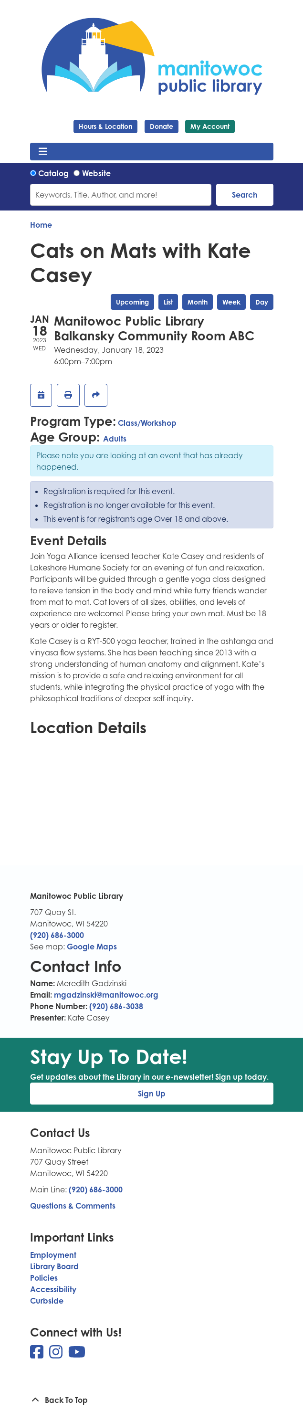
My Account (210, 126)
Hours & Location (105, 126)
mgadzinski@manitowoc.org (106, 995)
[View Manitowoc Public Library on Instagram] (56, 1354)
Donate (161, 126)
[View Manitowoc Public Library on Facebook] (37, 1354)
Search (245, 195)
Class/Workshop (147, 423)
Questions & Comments (72, 1205)
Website (96, 173)
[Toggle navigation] (43, 151)
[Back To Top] (151, 1400)
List (168, 302)
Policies (44, 1278)
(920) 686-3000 (57, 935)
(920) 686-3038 (116, 1006)
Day (261, 302)
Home (41, 225)
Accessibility (53, 1289)
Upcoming (132, 302)
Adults (114, 438)
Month (198, 302)
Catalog (53, 173)
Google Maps (92, 946)
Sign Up (152, 1093)
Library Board (54, 1266)
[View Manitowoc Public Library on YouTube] (76, 1354)
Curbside (46, 1300)
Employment (53, 1255)
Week (231, 302)
